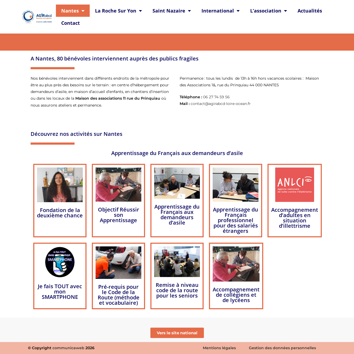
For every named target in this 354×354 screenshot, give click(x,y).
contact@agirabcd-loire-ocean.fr (221, 103)
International (220, 11)
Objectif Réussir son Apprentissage (118, 215)
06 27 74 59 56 (216, 97)
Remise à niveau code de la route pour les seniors (177, 290)
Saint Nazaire (172, 11)
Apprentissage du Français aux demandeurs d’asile (177, 153)
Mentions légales (219, 347)
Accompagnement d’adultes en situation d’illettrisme (294, 217)
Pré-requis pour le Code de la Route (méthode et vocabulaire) (118, 294)
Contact (70, 23)
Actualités (310, 10)
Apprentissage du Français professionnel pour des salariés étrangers (235, 220)
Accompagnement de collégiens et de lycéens (236, 295)
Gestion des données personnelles (282, 347)
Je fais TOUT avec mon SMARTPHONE (60, 291)
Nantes (72, 11)
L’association (268, 11)
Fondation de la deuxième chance (60, 212)
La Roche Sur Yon (118, 11)
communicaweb (68, 347)
